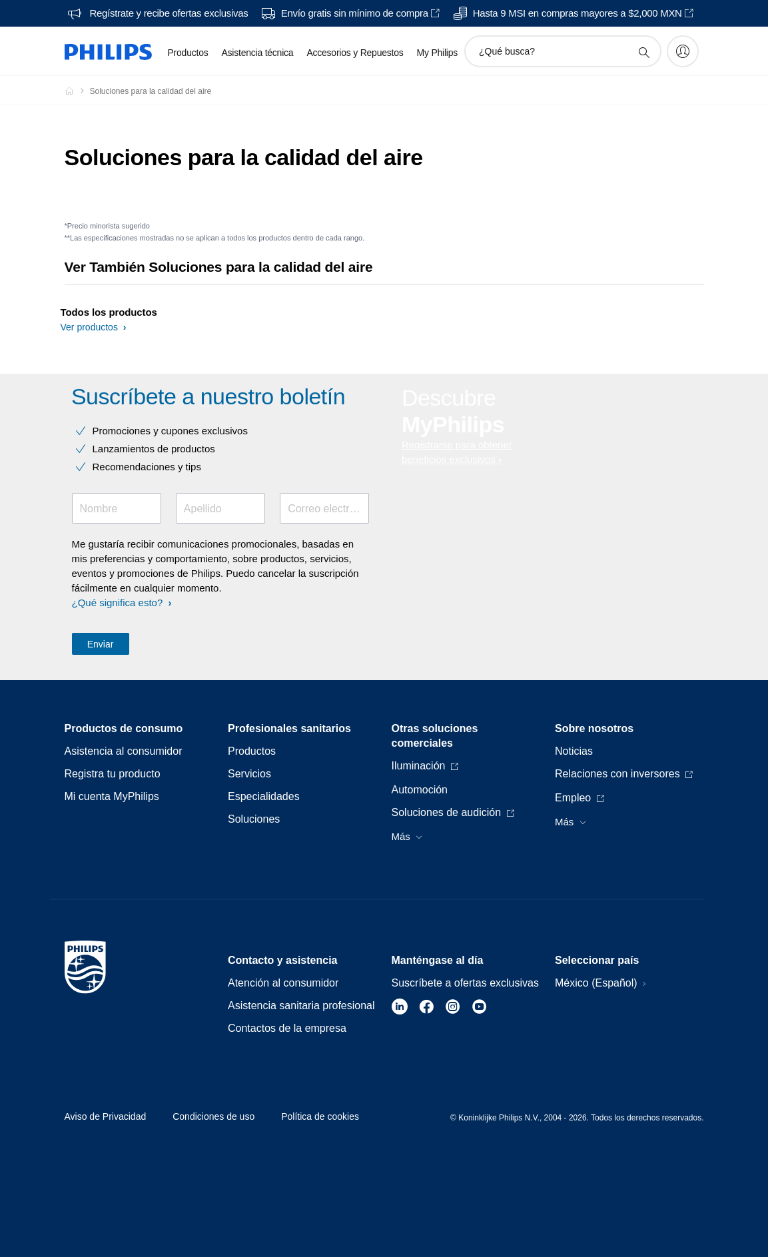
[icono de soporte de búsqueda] (643, 52)
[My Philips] (683, 51)
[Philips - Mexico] (77, 91)
